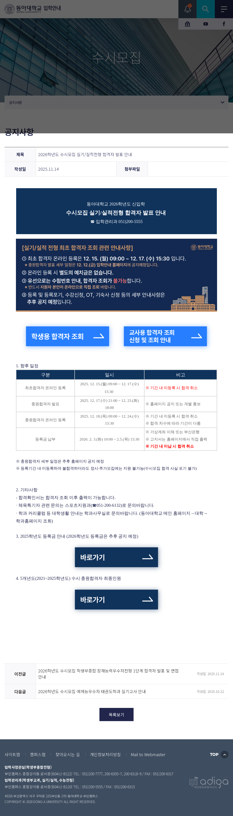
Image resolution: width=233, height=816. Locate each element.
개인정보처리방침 (105, 754)
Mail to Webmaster (148, 754)
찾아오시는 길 (68, 754)
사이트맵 (12, 754)
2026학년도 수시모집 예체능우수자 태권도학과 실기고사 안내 (92, 691)
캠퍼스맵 (38, 754)
